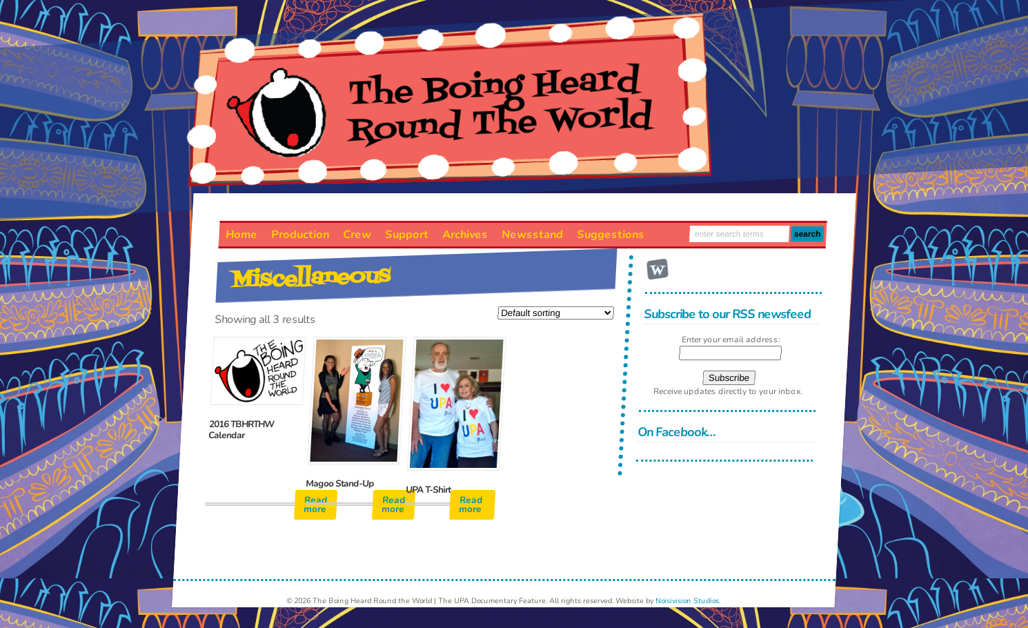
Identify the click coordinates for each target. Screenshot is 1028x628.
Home (242, 234)
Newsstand (533, 234)
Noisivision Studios (687, 601)
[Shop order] (555, 313)
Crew (357, 234)
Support (407, 234)
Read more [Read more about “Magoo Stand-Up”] (394, 505)
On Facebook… (676, 432)
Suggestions (611, 234)
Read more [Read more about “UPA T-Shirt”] (471, 505)
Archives (465, 234)
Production (300, 234)
